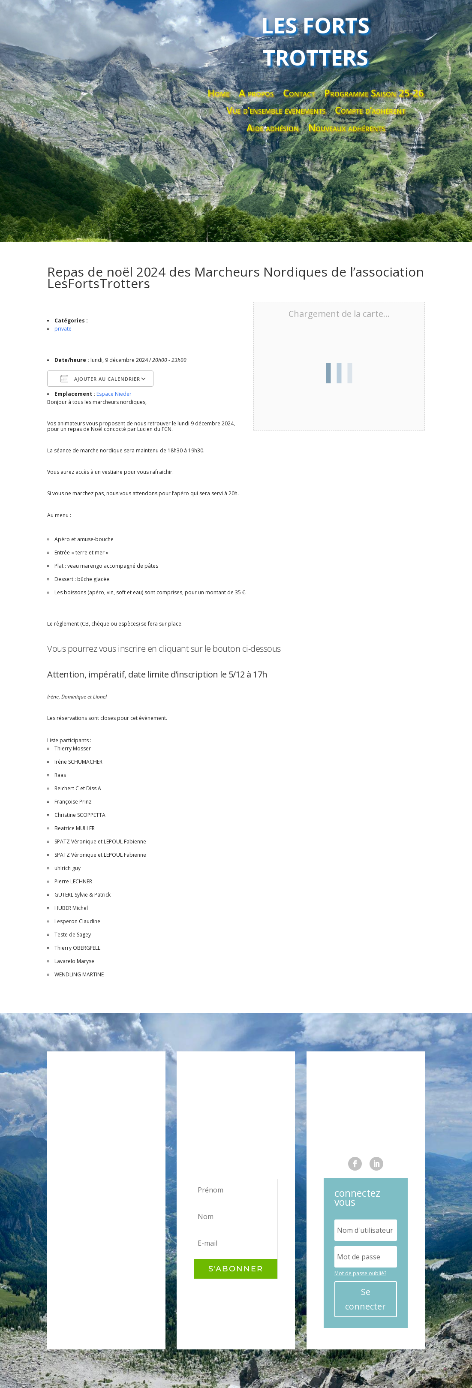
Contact (299, 93)
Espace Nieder (114, 393)
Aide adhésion (273, 128)
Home (218, 93)
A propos (256, 93)
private (63, 328)
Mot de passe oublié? (360, 1273)
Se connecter (365, 1299)
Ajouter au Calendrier (100, 378)
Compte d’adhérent (370, 110)
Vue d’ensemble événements (275, 110)
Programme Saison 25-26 (374, 93)
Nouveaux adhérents (346, 128)
